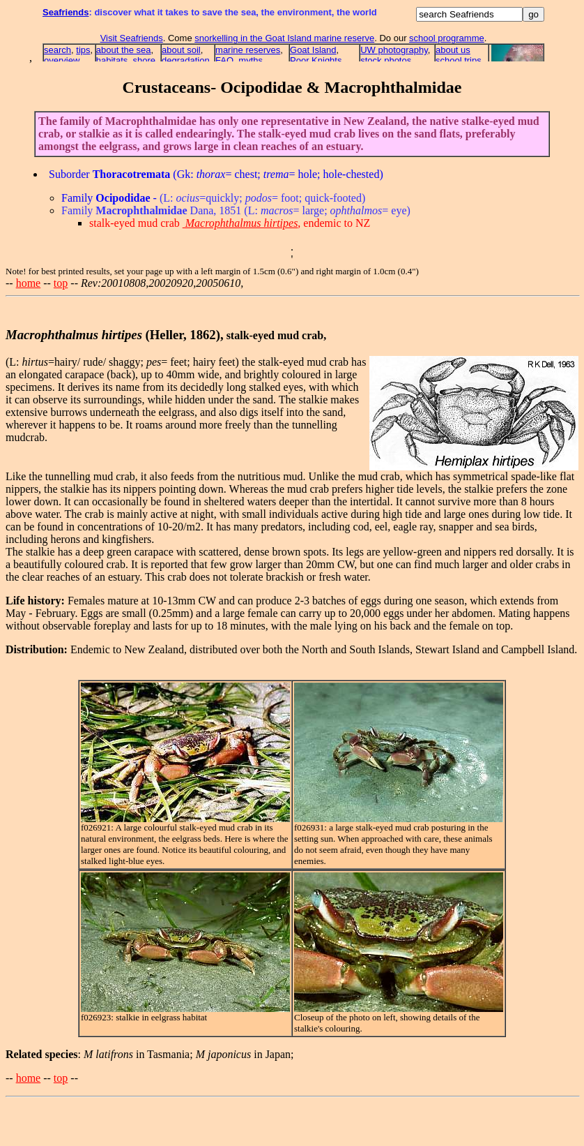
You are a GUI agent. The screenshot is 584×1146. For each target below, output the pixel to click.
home (28, 283)
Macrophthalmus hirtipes (240, 223)
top (61, 283)
